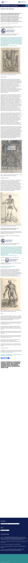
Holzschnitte (17, 363)
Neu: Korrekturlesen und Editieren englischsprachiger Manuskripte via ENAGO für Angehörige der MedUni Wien (12, 550)
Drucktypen (4, 363)
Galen (12, 363)
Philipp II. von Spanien (15, 366)
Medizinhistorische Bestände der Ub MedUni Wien (10, 14)
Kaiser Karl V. (4, 366)
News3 (12, 15)
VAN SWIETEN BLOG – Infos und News (9, 5)
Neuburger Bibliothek (5, 15)
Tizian (7, 367)
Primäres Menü (26, 5)
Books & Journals (4, 13)
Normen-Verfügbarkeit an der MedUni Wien (12, 544)
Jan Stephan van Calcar (6, 364)
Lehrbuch (9, 366)
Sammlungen (16, 15)
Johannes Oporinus (14, 364)
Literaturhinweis (11, 13)
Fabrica (8, 363)
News (10, 15)
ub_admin (10, 23)
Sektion (3, 367)
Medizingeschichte (18, 13)
